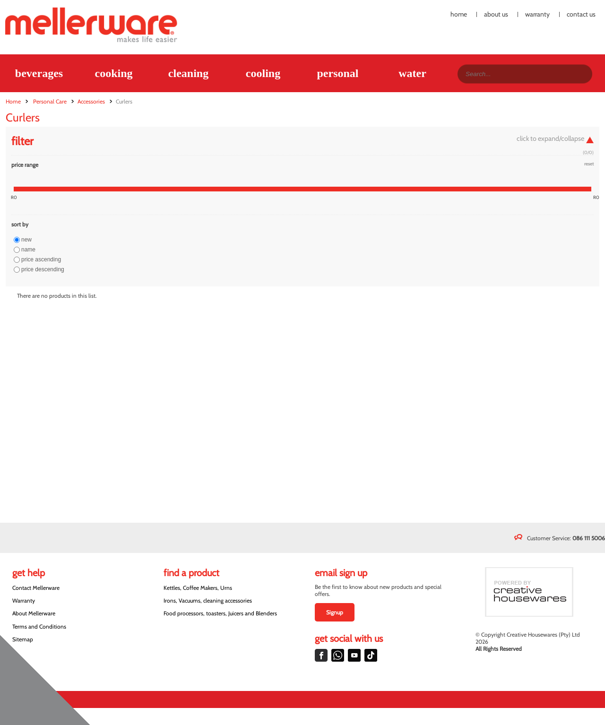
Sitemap (22, 639)
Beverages (39, 73)
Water (412, 73)
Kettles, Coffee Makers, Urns (198, 587)
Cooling (263, 73)
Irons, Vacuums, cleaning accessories (208, 600)
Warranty (537, 14)
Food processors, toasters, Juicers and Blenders (220, 613)
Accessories (91, 101)
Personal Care (50, 101)
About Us (496, 14)
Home (458, 14)
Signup (334, 612)
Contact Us (581, 14)
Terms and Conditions (39, 626)
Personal (337, 73)
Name (28, 249)
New (26, 239)
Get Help (28, 572)
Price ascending (41, 259)
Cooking (113, 73)
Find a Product (191, 572)
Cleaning (188, 73)
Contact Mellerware (36, 587)
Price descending (42, 269)
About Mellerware (33, 613)
